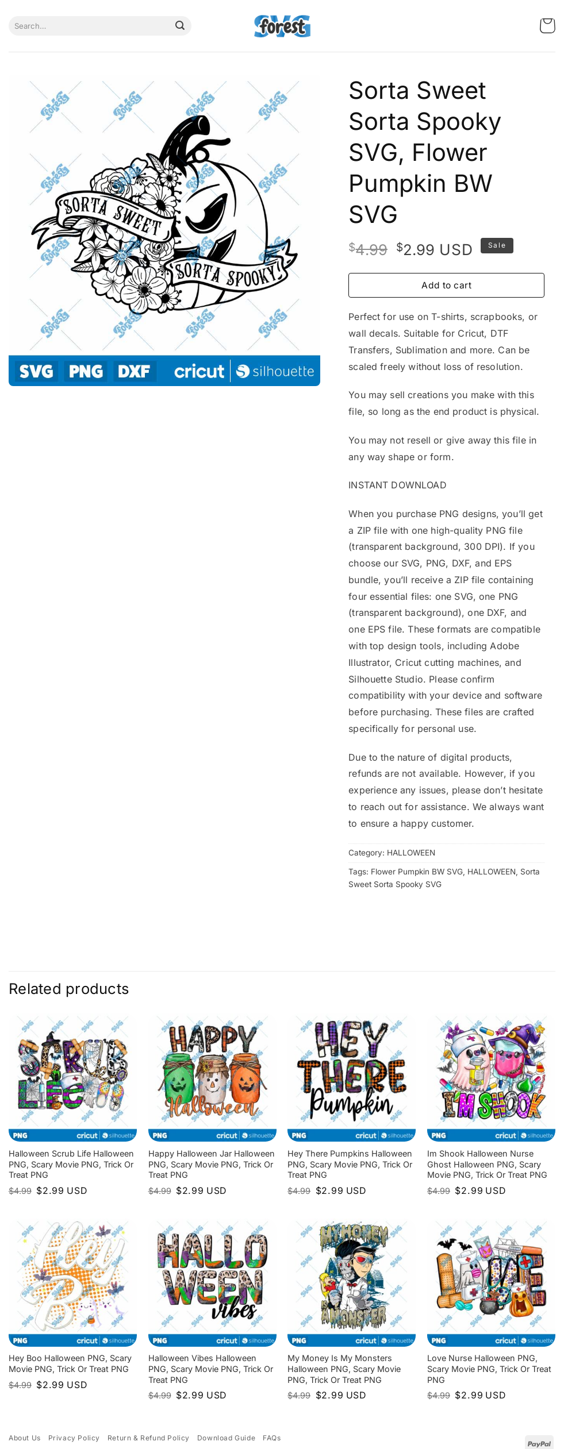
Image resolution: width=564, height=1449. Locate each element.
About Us (25, 1437)
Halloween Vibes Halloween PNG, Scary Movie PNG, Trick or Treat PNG (210, 1368)
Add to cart (446, 285)
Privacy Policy (74, 1437)
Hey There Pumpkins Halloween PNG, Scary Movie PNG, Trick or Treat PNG (349, 1164)
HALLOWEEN (411, 852)
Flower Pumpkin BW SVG (417, 871)
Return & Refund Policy (149, 1437)
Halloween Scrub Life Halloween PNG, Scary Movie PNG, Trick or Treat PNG (71, 1164)
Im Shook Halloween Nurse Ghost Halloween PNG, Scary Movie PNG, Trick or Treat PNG (487, 1164)
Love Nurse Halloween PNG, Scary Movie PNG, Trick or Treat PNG (489, 1368)
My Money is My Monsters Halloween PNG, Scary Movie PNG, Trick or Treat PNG (344, 1368)
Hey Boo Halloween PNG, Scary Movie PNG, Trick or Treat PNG (70, 1363)
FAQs (272, 1437)
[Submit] (180, 26)
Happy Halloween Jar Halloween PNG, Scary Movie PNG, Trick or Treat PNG (211, 1164)
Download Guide (226, 1437)
